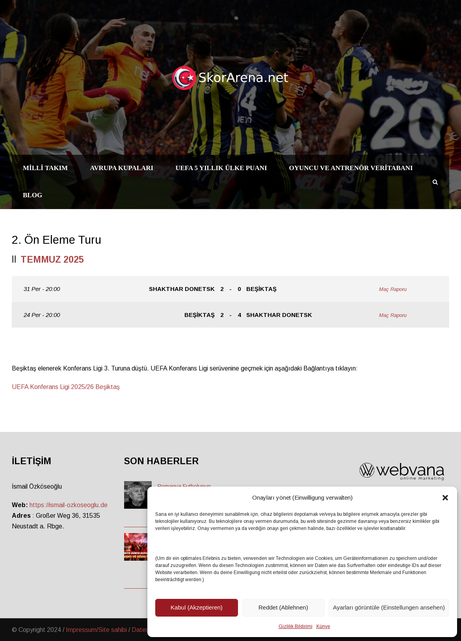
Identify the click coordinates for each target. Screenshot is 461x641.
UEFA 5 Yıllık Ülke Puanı (221, 168)
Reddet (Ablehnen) (283, 607)
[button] (445, 498)
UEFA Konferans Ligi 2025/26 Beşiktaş (66, 386)
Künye (323, 626)
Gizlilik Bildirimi (295, 626)
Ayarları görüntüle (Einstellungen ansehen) (389, 607)
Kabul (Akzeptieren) (197, 607)
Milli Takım (45, 168)
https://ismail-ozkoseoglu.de (69, 505)
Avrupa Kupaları (121, 168)
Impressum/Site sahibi (96, 629)
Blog (32, 195)
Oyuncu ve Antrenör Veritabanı (351, 168)
